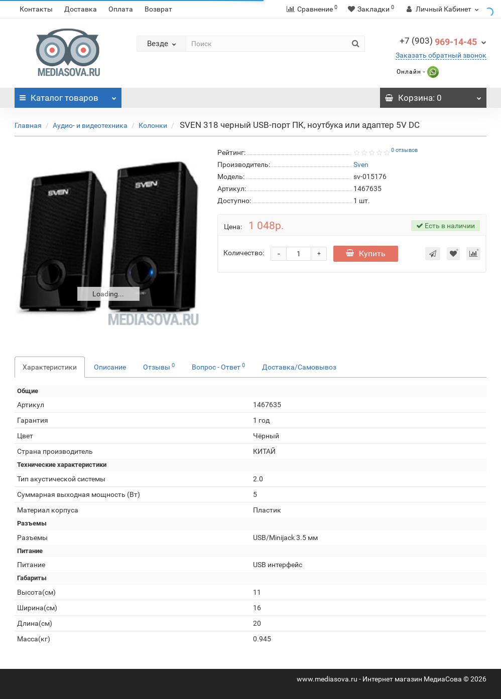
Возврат (158, 9)
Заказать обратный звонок (441, 55)
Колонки (153, 125)
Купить (366, 253)
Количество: (243, 253)
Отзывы (159, 366)
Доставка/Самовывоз (299, 367)
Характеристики (50, 367)
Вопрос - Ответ (218, 366)
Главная (28, 125)
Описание (110, 367)
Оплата (120, 9)
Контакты (36, 9)
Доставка (80, 9)
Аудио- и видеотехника (90, 125)
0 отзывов (404, 150)
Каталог (68, 95)
